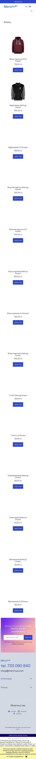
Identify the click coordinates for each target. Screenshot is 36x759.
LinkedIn (13, 711)
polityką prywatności (18, 644)
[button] (6, 12)
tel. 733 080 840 (15, 666)
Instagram (23, 711)
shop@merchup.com (12, 671)
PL (26, 6)
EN (30, 6)
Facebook (19, 714)
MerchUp (12, 727)
